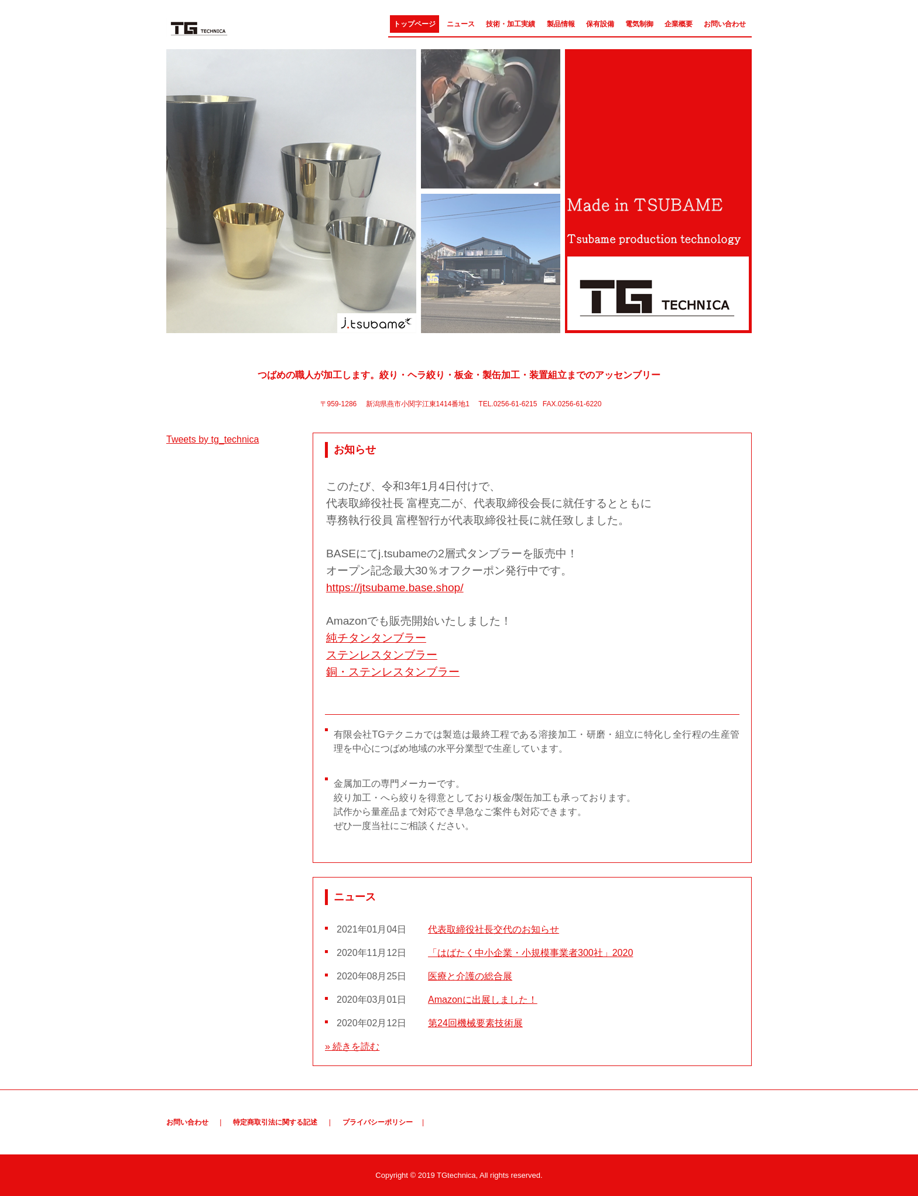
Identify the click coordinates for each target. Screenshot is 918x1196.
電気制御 (639, 24)
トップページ (414, 24)
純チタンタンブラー (376, 638)
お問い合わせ (725, 24)
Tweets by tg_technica (212, 439)
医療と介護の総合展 (470, 976)
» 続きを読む (352, 1046)
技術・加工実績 (510, 24)
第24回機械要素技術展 (475, 1023)
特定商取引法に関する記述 (275, 1122)
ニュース (461, 24)
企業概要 (678, 24)
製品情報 (561, 24)
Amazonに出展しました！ (482, 1000)
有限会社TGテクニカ (229, 27)
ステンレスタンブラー (381, 655)
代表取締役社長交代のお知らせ (493, 929)
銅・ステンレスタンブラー (393, 672)
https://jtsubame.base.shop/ (395, 587)
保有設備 (600, 24)
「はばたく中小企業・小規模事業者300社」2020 (530, 953)
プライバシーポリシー (377, 1122)
